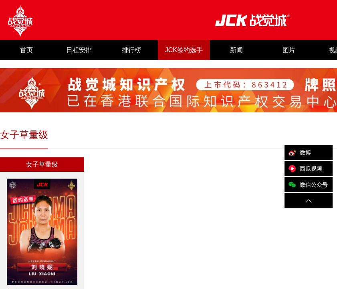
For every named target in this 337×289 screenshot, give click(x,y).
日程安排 (79, 50)
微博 (298, 152)
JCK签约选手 (184, 50)
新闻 (236, 50)
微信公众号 (306, 184)
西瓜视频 (303, 168)
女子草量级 (42, 164)
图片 (289, 50)
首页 (26, 50)
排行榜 (131, 50)
